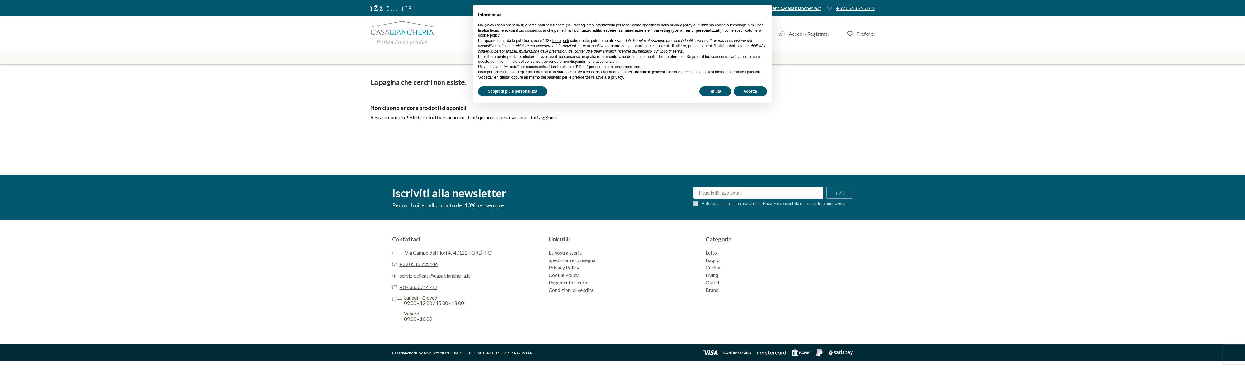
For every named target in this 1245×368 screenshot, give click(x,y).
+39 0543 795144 (418, 264)
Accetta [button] (750, 91)
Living (712, 275)
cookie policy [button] (488, 35)
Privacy (769, 203)
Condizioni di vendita (571, 290)
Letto (711, 252)
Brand (712, 290)
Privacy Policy (564, 267)
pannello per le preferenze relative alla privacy (585, 77)
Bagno (713, 260)
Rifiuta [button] (715, 91)
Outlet (713, 282)
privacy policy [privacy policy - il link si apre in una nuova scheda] (681, 25)
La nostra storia (565, 252)
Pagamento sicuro (568, 282)
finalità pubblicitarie (729, 46)
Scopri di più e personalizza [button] (512, 91)
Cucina (713, 267)
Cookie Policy (564, 275)
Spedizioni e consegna (572, 260)
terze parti (560, 41)
